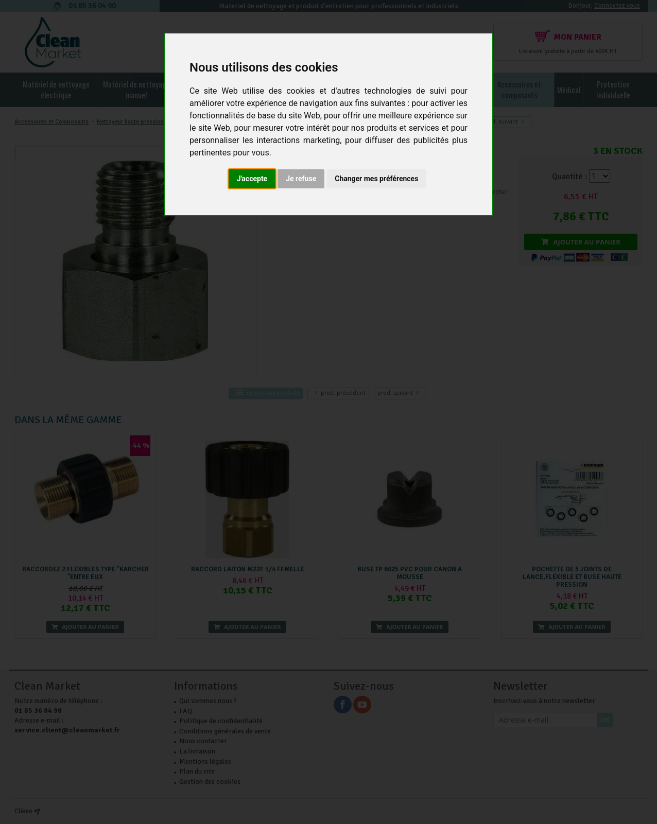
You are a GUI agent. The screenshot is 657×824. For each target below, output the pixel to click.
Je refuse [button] (301, 178)
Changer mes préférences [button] (376, 178)
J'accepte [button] (252, 178)
